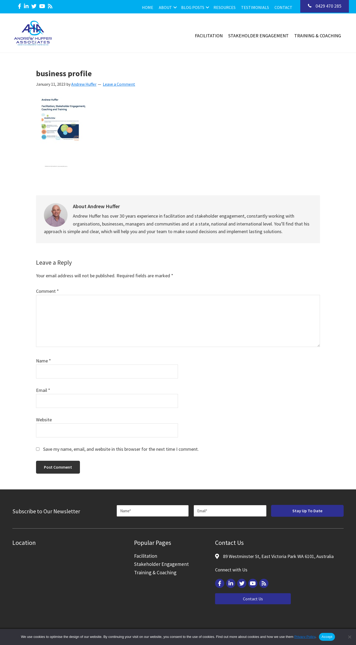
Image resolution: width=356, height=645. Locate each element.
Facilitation (209, 36)
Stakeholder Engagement (258, 36)
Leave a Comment (119, 84)
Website (44, 420)
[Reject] (349, 636)
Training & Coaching (317, 36)
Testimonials (255, 7)
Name (43, 361)
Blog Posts (192, 7)
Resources (224, 7)
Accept (327, 637)
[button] (175, 7)
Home (147, 7)
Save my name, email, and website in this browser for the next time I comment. (121, 449)
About (165, 7)
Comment (47, 291)
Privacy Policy (304, 637)
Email (43, 390)
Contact (283, 7)
